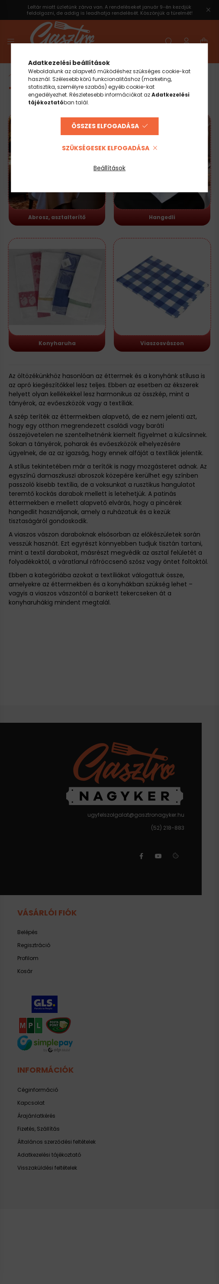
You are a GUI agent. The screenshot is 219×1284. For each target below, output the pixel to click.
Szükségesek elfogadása (105, 148)
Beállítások (109, 168)
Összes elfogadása (105, 126)
